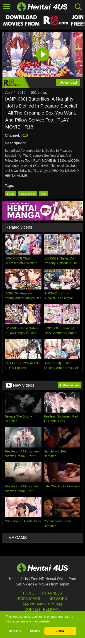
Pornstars (29, 599)
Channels (52, 593)
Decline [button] (35, 630)
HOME (28, 593)
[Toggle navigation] (6, 7)
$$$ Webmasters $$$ (42, 604)
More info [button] (14, 630)
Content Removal (42, 609)
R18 (24, 135)
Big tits (10, 194)
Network (58, 599)
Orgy (43, 194)
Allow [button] (60, 630)
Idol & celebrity (27, 194)
